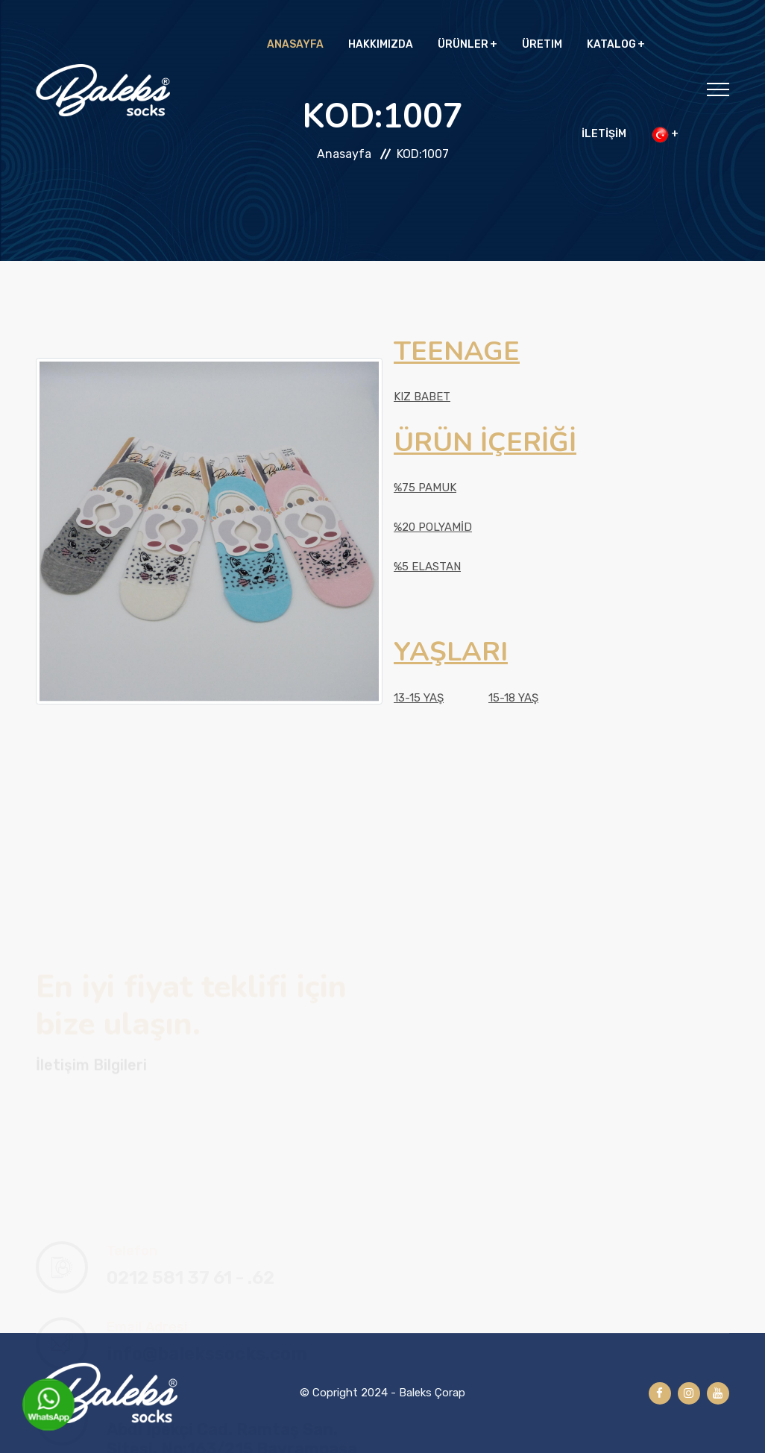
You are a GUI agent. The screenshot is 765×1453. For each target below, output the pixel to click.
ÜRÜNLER (463, 44)
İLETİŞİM (604, 133)
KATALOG (611, 44)
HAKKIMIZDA (380, 44)
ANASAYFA (295, 44)
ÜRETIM (542, 44)
